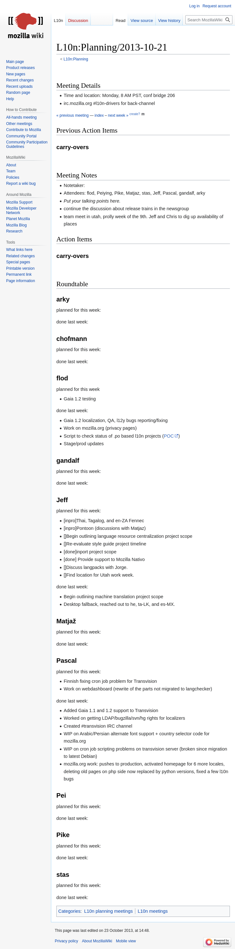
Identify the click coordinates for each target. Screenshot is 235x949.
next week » (118, 115)
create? (134, 114)
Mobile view (126, 941)
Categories (69, 911)
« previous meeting (72, 115)
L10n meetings (152, 911)
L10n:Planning (76, 59)
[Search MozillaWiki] (208, 19)
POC (169, 436)
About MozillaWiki (97, 941)
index (99, 115)
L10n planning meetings (108, 911)
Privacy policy (66, 941)
